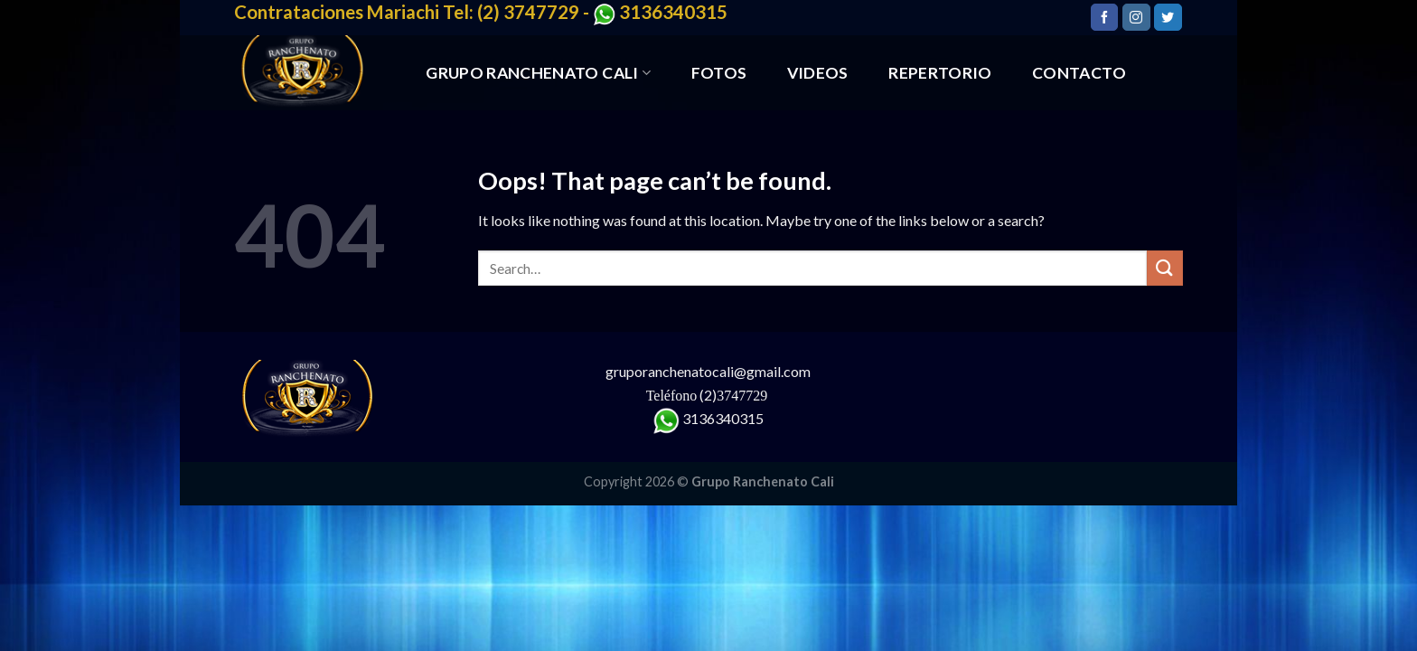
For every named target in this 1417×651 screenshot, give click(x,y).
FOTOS (719, 72)
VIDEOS (818, 72)
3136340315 (723, 418)
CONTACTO (1079, 72)
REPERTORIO (940, 72)
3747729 (744, 395)
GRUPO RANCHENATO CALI (538, 72)
